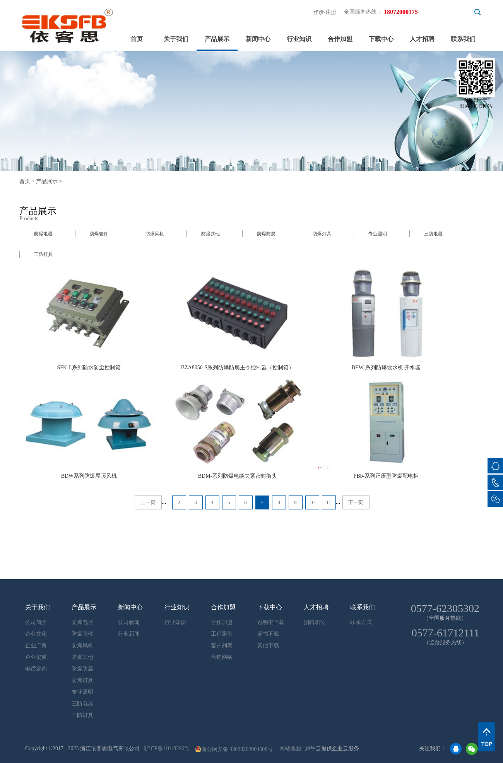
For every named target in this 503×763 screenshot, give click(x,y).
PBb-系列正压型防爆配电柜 (386, 476)
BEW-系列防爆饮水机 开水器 (386, 367)
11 (328, 502)
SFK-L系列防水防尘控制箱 (89, 367)
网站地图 (289, 748)
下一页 (355, 502)
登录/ (319, 12)
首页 (136, 39)
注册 (330, 12)
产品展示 (47, 181)
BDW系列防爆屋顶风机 (89, 476)
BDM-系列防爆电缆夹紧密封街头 (237, 476)
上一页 (148, 502)
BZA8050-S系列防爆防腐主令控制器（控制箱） (237, 367)
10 (312, 502)
